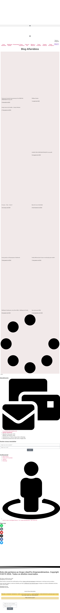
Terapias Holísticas (44, 45)
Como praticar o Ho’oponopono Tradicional (11, 257)
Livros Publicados (3, 45)
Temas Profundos (38, 45)
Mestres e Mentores (33, 45)
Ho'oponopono (16, 44)
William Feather (35, 98)
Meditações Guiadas (9, 45)
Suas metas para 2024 (36, 310)
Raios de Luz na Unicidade (37, 204)
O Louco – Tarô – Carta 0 (7, 204)
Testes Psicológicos (51, 45)
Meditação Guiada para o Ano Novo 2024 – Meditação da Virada (15, 310)
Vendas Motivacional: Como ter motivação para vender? (43, 257)
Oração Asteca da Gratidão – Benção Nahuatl (11, 107)
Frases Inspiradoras (21, 45)
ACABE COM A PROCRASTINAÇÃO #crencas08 (42, 152)
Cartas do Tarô (27, 45)
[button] (30, 26)
